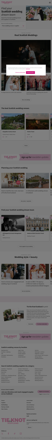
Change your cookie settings (20, 72)
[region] (26, 70)
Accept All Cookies (30, 72)
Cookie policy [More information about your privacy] (28, 68)
